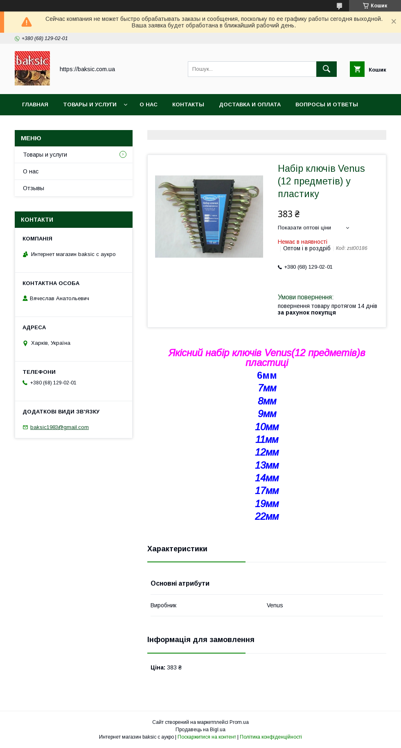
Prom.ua (239, 722)
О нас (149, 104)
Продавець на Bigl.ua (200, 729)
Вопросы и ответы (326, 104)
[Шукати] (326, 69)
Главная (35, 104)
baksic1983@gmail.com (59, 427)
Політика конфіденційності (271, 737)
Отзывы (33, 188)
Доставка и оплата (250, 104)
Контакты (188, 104)
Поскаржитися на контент (207, 737)
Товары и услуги (90, 104)
